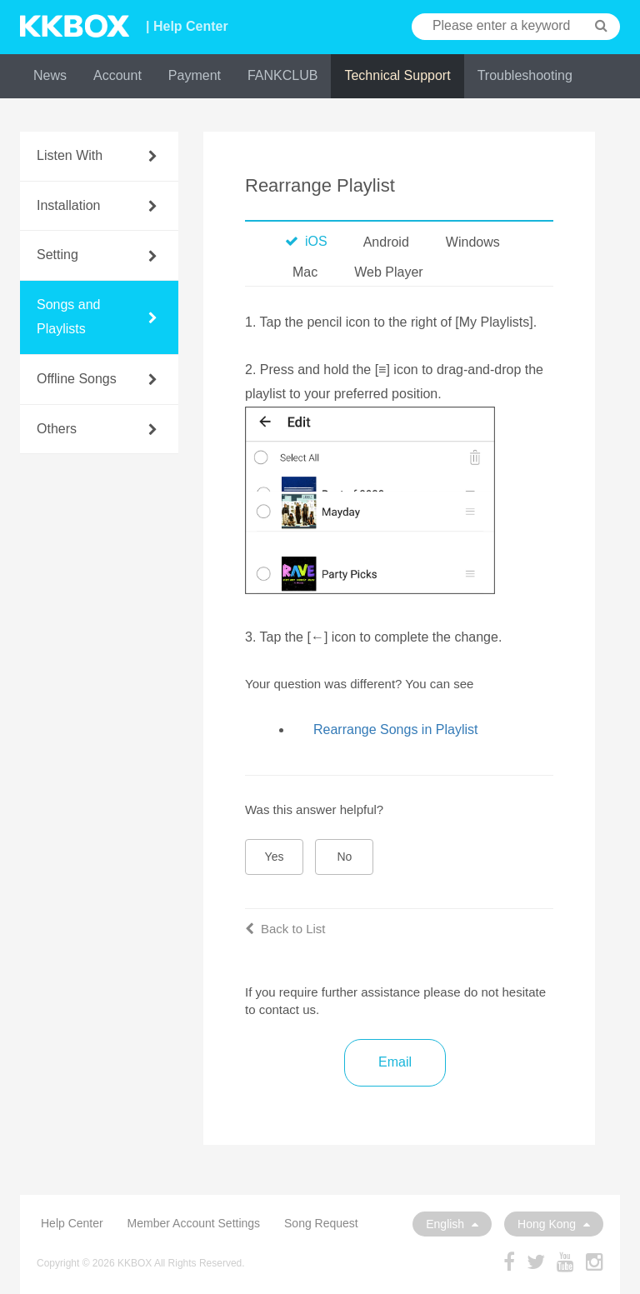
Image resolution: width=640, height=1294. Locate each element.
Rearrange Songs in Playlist (395, 729)
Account (117, 75)
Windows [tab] (473, 242)
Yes (274, 856)
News (50, 75)
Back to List (285, 929)
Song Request (321, 1223)
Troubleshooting (525, 75)
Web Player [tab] (388, 272)
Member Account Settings (194, 1223)
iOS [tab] (306, 241)
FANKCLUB (283, 75)
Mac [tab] (305, 272)
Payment (194, 75)
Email (395, 1062)
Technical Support (397, 75)
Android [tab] (386, 242)
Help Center (72, 1223)
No (345, 856)
